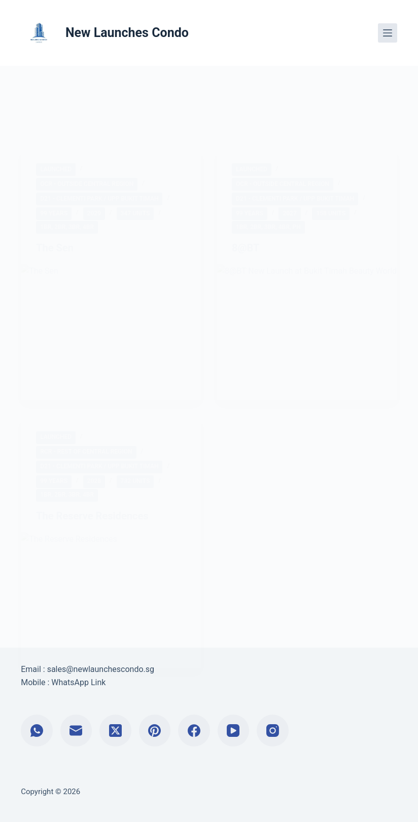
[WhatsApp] (37, 730)
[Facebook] (194, 730)
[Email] (76, 730)
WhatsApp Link (78, 682)
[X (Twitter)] (115, 730)
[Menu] (387, 33)
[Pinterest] (155, 730)
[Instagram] (273, 730)
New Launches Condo (127, 32)
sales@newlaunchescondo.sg (100, 669)
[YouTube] (234, 730)
